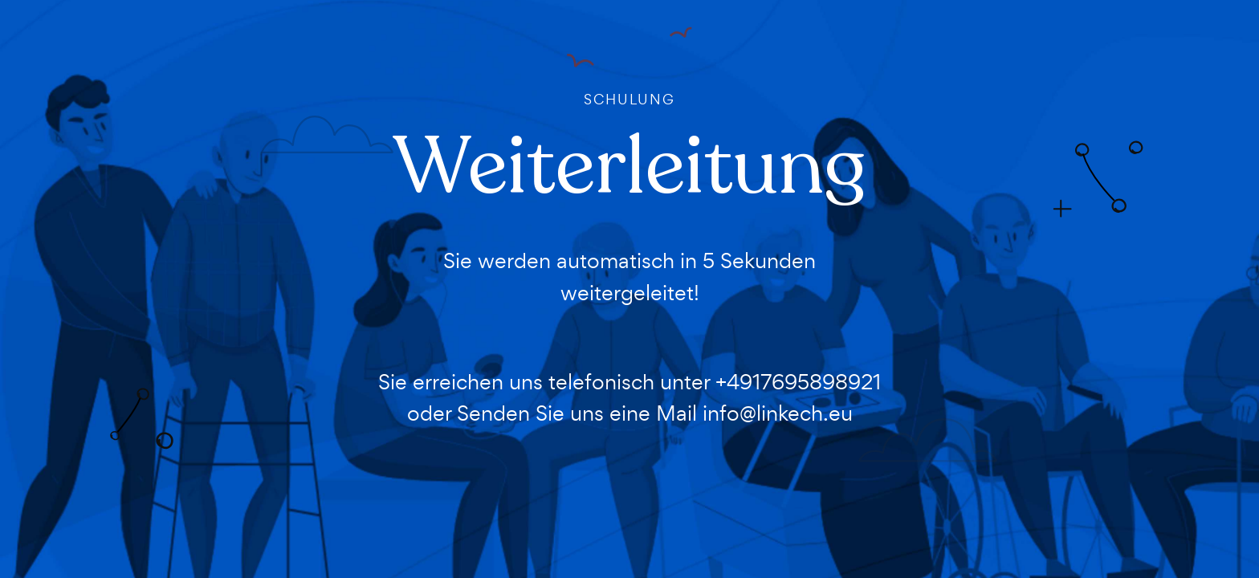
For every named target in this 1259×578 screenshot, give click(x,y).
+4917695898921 (798, 382)
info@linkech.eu (778, 413)
